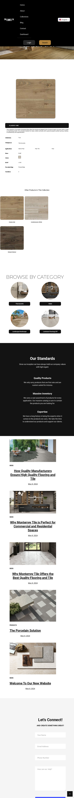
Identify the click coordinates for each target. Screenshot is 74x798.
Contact (23, 28)
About (22, 11)
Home (22, 5)
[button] (64, 20)
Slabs (50, 304)
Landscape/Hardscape (19, 331)
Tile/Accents (20, 304)
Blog (21, 22)
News (11, 465)
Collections (24, 16)
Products (13, 625)
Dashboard (24, 34)
